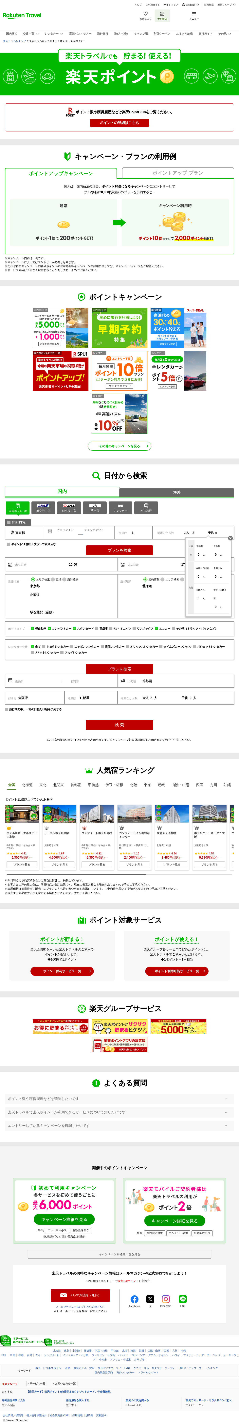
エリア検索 (43, 579)
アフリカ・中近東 (120, 1358)
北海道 (57, 1350)
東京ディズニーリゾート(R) (114, 1367)
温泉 (67, 1367)
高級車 (104, 628)
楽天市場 (209, 4)
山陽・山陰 (154, 1350)
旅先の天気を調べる (137, 1399)
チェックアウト (94, 529)
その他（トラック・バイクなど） (197, 628)
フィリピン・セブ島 (103, 1354)
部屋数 (123, 533)
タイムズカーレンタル (177, 646)
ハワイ (176, 1354)
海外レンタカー (126, 1371)
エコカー (164, 628)
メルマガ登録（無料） (85, 1295)
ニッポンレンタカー (86, 646)
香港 (21, 1354)
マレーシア (138, 1354)
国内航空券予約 (104, 1371)
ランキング (211, 1367)
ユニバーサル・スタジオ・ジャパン (154, 1367)
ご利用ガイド (153, 4)
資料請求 (101, 1414)
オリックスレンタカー (144, 646)
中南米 (103, 1358)
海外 (176, 492)
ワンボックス (145, 628)
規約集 (89, 1414)
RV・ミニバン (122, 628)
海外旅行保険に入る (13, 1399)
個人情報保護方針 (36, 1414)
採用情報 (77, 1414)
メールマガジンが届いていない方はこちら (80, 1306)
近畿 (141, 1350)
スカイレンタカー (76, 652)
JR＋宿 (95, 508)
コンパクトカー (61, 628)
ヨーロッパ (213, 1354)
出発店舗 (153, 579)
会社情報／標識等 (13, 1414)
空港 (58, 579)
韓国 (4, 1354)
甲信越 (115, 1350)
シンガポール (51, 1354)
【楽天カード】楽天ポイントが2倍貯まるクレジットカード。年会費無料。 (70, 1390)
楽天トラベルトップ (14, 40)
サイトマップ (171, 4)
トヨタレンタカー (57, 646)
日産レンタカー (114, 646)
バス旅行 (146, 507)
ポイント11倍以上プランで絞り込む (33, 544)
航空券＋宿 (43, 508)
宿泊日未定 (19, 522)
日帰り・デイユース (190, 1367)
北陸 (124, 1350)
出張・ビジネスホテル (48, 1367)
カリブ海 (139, 1358)
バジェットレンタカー (211, 646)
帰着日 (75, 681)
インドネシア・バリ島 (75, 1354)
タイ (38, 1354)
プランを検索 (119, 550)
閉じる (230, 538)
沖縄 (183, 1350)
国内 (62, 491)
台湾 (29, 1354)
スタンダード (85, 628)
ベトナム (123, 1354)
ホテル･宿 (18, 508)
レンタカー (120, 507)
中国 (12, 1354)
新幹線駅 (72, 579)
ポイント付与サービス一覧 (62, 971)
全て (38, 646)
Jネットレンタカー (47, 652)
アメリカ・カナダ (193, 1354)
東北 (66, 1350)
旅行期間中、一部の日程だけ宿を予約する (35, 709)
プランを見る (22, 864)
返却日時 (133, 564)
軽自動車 (40, 628)
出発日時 (20, 564)
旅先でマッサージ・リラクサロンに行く (209, 1399)
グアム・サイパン (158, 1354)
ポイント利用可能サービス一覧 (177, 971)
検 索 (119, 725)
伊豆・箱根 (101, 1350)
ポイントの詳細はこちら (119, 123)
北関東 (76, 1350)
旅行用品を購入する (77, 1399)
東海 (133, 1350)
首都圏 (87, 1350)
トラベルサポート (148, 1371)
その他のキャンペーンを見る (119, 446)
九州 (174, 1350)
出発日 (19, 681)
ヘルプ (138, 4)
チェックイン (65, 529)
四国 (166, 1350)
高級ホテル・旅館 (84, 1367)
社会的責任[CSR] (59, 1414)
